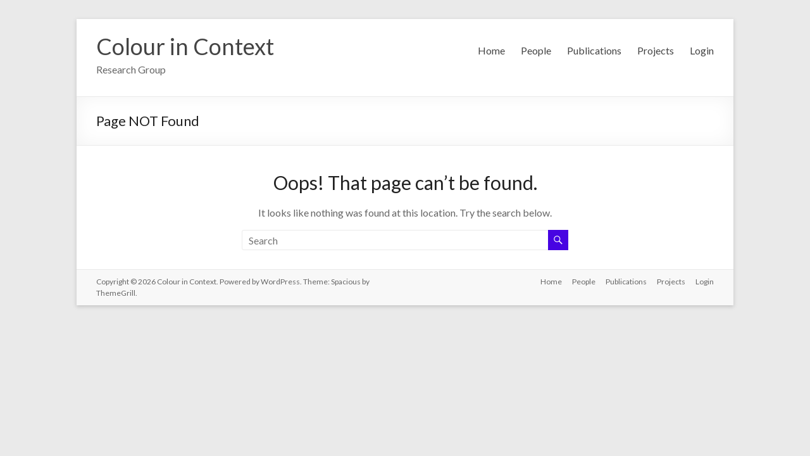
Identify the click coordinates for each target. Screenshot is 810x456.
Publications (594, 50)
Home (491, 50)
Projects (655, 50)
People (536, 50)
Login (702, 50)
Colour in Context (185, 46)
